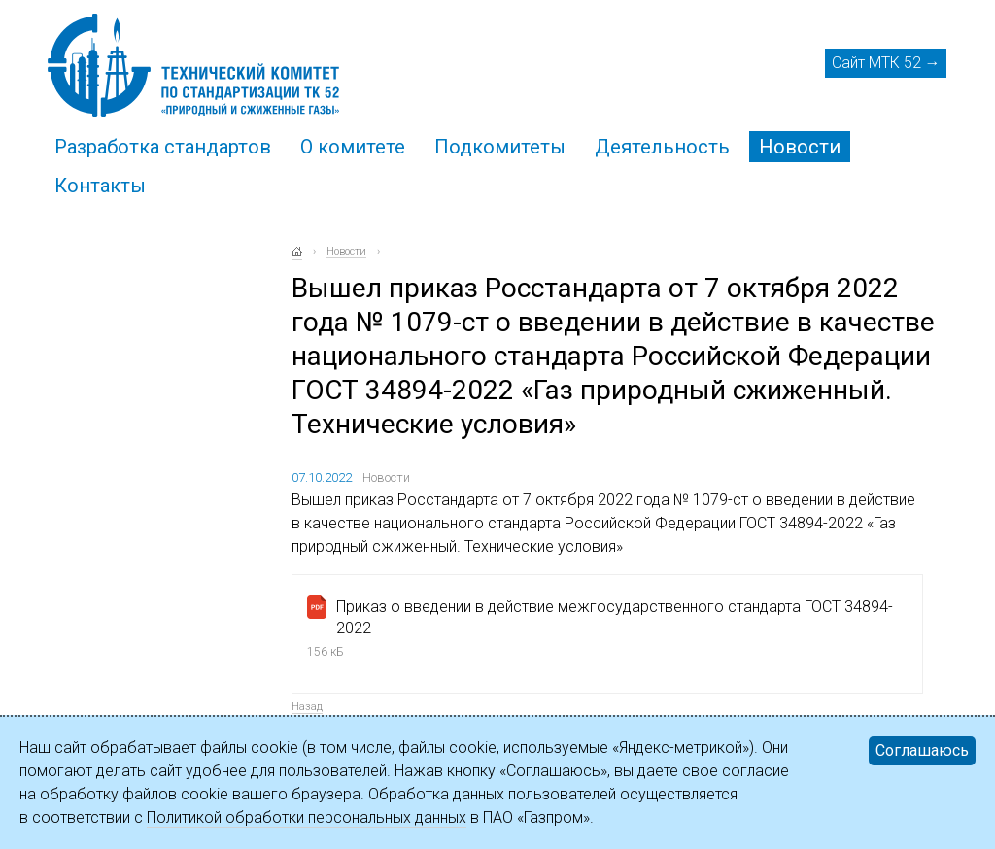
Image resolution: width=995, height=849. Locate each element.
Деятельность (662, 146)
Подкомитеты (500, 146)
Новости (800, 146)
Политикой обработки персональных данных (306, 817)
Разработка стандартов (162, 146)
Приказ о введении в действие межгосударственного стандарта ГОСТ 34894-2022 (614, 617)
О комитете (352, 146)
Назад (307, 706)
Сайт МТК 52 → (886, 62)
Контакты (100, 185)
